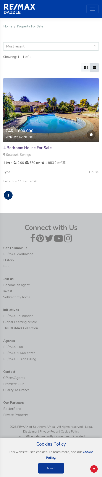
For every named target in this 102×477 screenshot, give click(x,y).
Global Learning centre (20, 322)
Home (8, 26)
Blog (6, 266)
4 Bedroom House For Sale (27, 147)
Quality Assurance (16, 390)
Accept (51, 468)
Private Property (15, 415)
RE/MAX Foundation (18, 316)
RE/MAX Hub (13, 347)
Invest (7, 291)
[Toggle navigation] (92, 9)
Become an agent (16, 285)
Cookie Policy (70, 431)
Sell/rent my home (17, 297)
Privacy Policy (49, 431)
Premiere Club (13, 384)
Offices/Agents (14, 378)
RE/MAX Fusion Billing (19, 359)
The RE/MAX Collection (20, 328)
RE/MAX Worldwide (18, 254)
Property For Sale (30, 26)
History (8, 260)
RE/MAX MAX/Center (19, 353)
